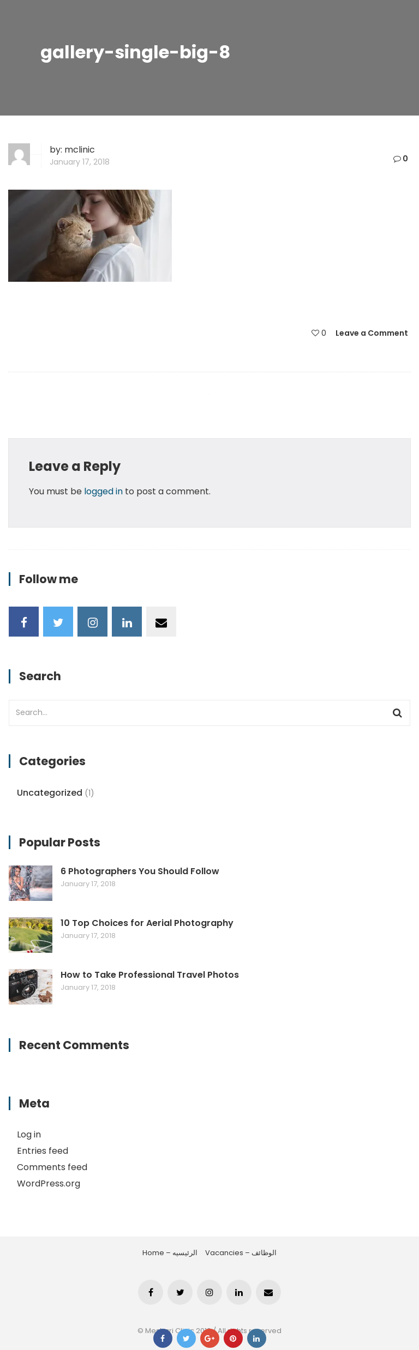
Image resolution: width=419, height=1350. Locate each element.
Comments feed (52, 1167)
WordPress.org (48, 1183)
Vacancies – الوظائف (241, 1253)
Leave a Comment (372, 333)
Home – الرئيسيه (169, 1253)
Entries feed (42, 1151)
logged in (103, 491)
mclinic (79, 149)
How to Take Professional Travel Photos (150, 975)
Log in (29, 1134)
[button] (90, 236)
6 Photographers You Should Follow (140, 871)
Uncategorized (49, 792)
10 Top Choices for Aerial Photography (147, 923)
